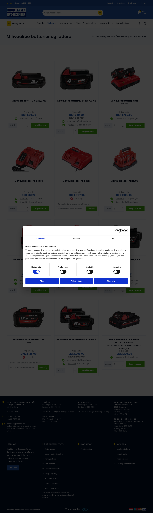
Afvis (42, 281)
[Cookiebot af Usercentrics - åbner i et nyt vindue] (117, 230)
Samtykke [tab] (40, 238)
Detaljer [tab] (76, 238)
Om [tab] (112, 238)
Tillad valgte (76, 281)
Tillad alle (111, 281)
